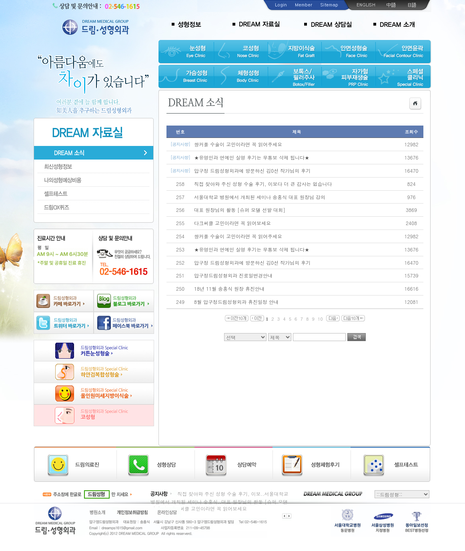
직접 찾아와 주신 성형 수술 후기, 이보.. (221, 493)
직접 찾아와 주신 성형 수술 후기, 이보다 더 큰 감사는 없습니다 (263, 183)
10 (320, 319)
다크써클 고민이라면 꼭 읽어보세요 (232, 223)
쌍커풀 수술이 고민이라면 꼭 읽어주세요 (238, 144)
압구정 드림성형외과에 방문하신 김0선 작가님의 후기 (252, 170)
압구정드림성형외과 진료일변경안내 (233, 275)
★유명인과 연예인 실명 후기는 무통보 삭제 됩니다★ (251, 157)
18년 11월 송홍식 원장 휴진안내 (229, 288)
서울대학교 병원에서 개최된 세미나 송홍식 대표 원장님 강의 (259, 197)
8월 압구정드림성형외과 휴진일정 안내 (236, 301)
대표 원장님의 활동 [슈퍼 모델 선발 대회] (239, 209)
